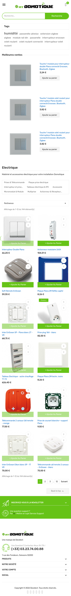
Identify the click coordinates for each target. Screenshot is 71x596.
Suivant (64, 481)
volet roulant (10, 41)
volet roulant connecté (31, 41)
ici (14, 513)
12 (57, 481)
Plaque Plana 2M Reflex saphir (50, 291)
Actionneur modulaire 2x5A (49, 249)
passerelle (35, 37)
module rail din (20, 37)
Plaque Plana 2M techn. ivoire (50, 376)
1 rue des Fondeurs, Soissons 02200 (17, 555)
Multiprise (32, 192)
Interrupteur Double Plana (13, 249)
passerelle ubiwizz (29, 33)
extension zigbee (49, 33)
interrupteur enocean (53, 37)
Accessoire (57, 187)
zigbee (7, 37)
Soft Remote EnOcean (11, 291)
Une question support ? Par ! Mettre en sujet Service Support (27, 512)
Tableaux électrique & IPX (38, 187)
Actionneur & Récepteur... (51, 192)
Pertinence (35, 202)
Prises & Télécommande (14, 182)
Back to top (58, 491)
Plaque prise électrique (38, 182)
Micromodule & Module (14, 192)
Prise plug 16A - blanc (47, 332)
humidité (11, 33)
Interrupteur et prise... (13, 187)
